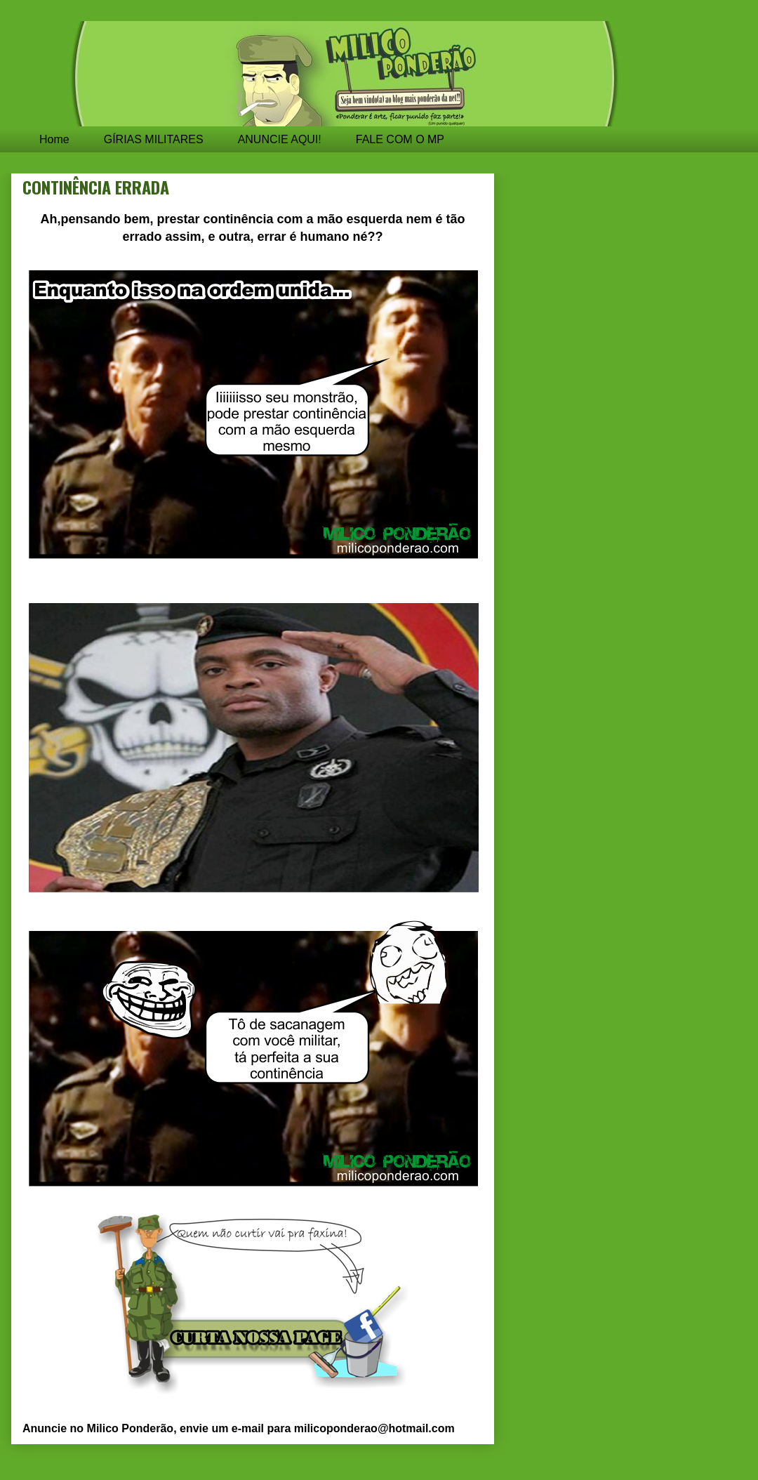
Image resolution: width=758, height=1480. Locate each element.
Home (54, 139)
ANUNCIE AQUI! (279, 139)
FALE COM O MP (400, 139)
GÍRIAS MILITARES (154, 139)
